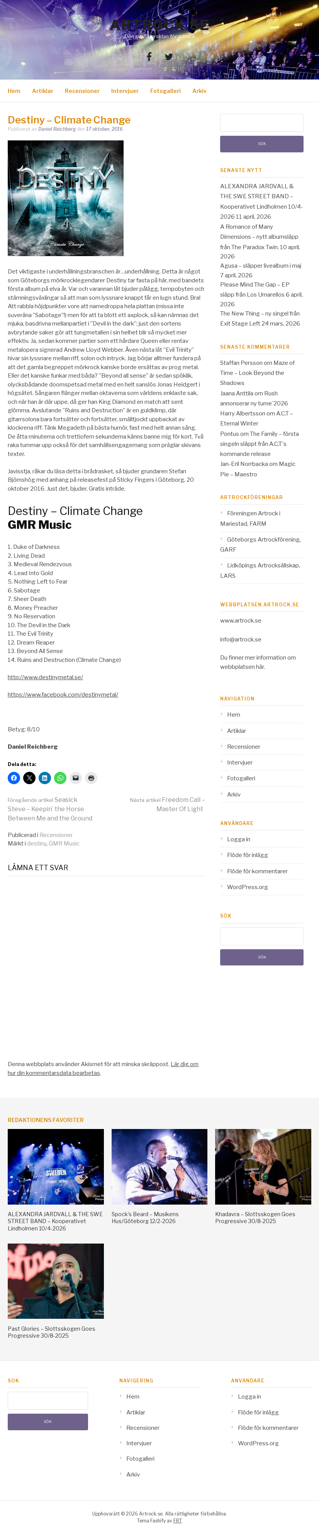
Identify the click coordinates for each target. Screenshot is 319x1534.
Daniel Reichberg (57, 129)
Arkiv (199, 91)
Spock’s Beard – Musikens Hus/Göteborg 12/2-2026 (145, 1217)
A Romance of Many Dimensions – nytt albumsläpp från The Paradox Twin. (259, 237)
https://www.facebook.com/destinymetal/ (63, 694)
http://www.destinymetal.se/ (45, 677)
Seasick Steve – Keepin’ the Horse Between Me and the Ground (50, 809)
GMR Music (64, 843)
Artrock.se (159, 25)
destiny (36, 843)
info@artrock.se (240, 639)
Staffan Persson (241, 362)
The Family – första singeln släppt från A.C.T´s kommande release (259, 444)
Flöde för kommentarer (257, 871)
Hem (14, 91)
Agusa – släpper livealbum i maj (260, 265)
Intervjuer (125, 91)
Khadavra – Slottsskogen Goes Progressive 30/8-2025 (255, 1217)
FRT (177, 1521)
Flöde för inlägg (247, 855)
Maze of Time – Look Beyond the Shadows (257, 373)
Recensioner (82, 91)
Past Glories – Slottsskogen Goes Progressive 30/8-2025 (51, 1332)
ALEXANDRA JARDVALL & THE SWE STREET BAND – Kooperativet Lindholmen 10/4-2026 (55, 1221)
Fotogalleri (165, 91)
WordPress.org (247, 887)
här (260, 666)
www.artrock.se (240, 620)
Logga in (238, 839)
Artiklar (42, 91)
